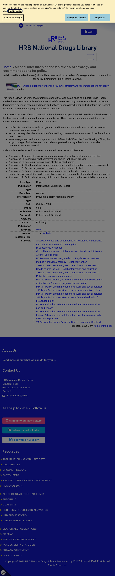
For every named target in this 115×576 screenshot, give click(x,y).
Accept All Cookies (76, 17)
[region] (57, 11)
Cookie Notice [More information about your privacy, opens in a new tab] (15, 11)
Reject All (100, 17)
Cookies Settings (13, 17)
